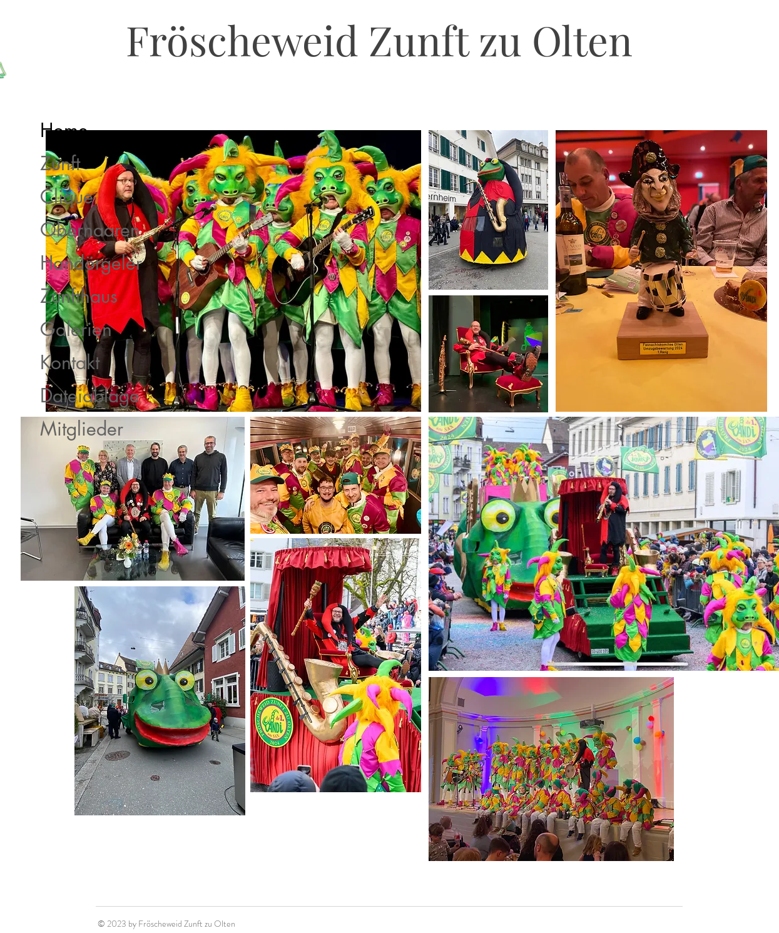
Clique (66, 196)
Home (64, 130)
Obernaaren (90, 229)
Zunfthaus (79, 295)
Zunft (60, 163)
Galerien (76, 329)
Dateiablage (90, 395)
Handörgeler (91, 262)
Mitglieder (81, 428)
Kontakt (69, 362)
